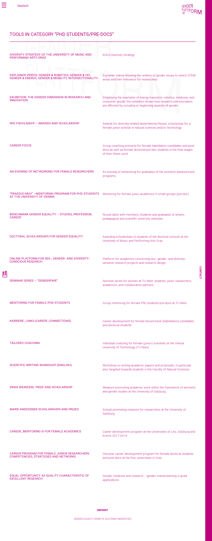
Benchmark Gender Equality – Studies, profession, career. (51, 215)
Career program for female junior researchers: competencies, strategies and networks (50, 455)
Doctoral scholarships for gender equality (46, 236)
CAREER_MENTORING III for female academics (45, 431)
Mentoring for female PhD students (40, 303)
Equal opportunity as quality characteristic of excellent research (49, 477)
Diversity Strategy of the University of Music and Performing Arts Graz (51, 56)
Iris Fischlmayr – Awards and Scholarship (44, 123)
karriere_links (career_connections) (40, 321)
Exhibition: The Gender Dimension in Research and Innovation (50, 98)
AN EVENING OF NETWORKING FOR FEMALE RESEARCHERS (52, 171)
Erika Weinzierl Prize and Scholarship (41, 387)
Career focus (20, 145)
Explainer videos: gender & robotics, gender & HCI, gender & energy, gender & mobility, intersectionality (54, 76)
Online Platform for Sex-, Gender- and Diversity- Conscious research (50, 260)
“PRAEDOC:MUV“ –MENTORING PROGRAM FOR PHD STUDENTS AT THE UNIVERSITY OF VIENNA (54, 195)
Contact (200, 272)
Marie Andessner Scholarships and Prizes (44, 409)
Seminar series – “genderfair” (34, 280)
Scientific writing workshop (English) (41, 365)
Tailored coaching (25, 343)
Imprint (102, 510)
